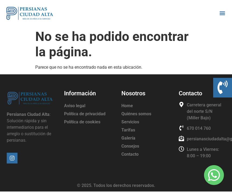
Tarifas (128, 130)
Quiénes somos (136, 113)
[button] (222, 13)
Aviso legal (74, 105)
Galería (128, 138)
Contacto (130, 154)
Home (127, 105)
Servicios (130, 121)
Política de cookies (82, 121)
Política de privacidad (85, 113)
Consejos (130, 146)
